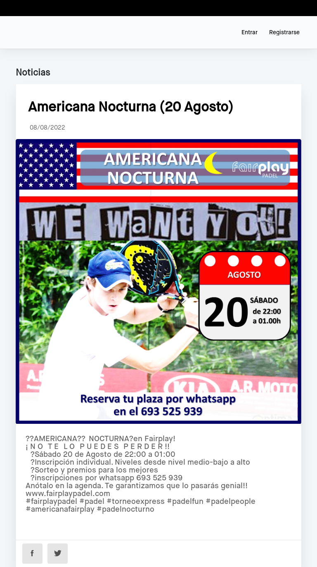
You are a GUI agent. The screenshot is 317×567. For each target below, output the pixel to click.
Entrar (249, 32)
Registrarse (284, 32)
